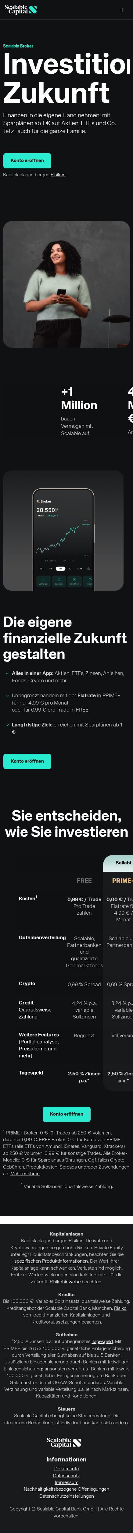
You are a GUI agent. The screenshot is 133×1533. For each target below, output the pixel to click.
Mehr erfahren (25, 1174)
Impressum (66, 1482)
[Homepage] (21, 10)
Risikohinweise (65, 1282)
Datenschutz (66, 1476)
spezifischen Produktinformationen (51, 1261)
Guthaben (66, 1335)
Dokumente (66, 1469)
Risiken (58, 175)
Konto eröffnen (27, 160)
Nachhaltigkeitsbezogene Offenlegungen (66, 1489)
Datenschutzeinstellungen (66, 1496)
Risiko (120, 1308)
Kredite (66, 1294)
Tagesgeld (102, 1341)
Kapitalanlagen (66, 1234)
